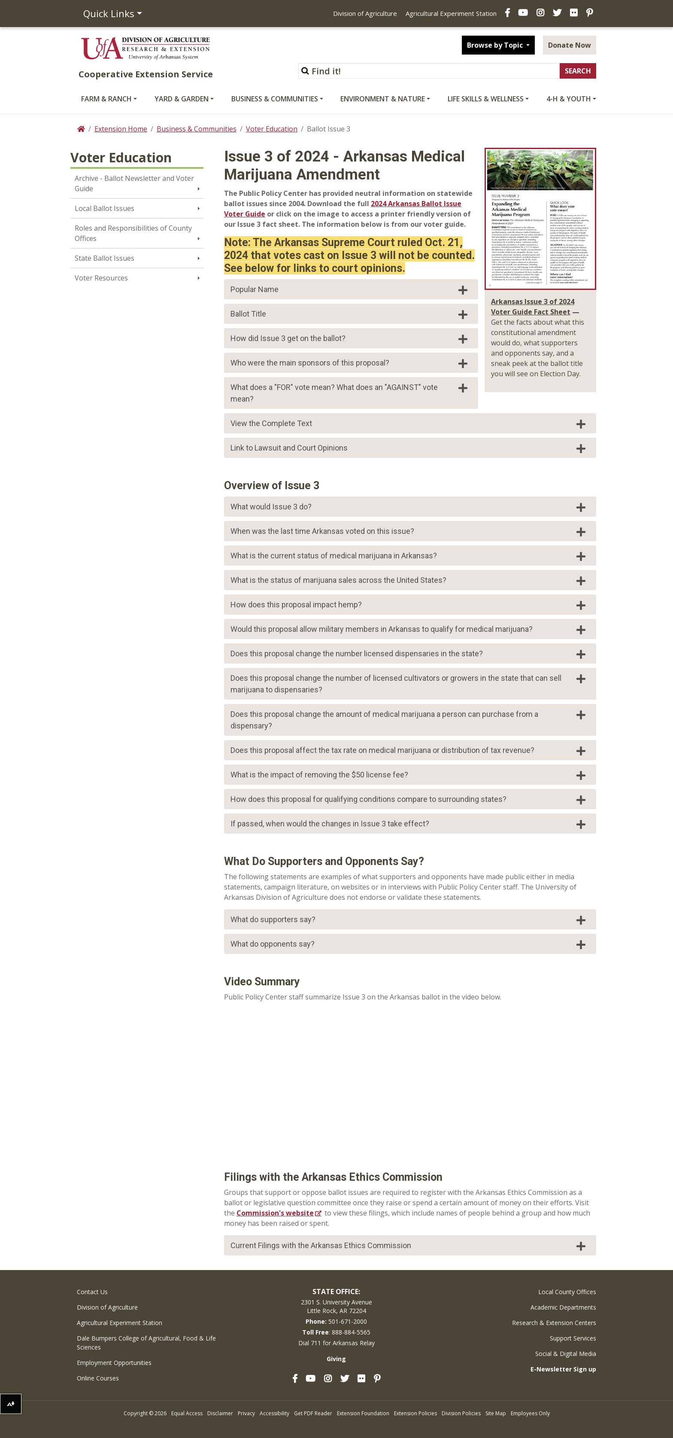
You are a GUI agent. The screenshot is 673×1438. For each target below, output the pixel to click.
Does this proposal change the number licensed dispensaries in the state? (409, 654)
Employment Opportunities (114, 1363)
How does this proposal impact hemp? (409, 605)
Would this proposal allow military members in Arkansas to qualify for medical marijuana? (409, 630)
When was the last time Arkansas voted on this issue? (409, 532)
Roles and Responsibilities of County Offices (133, 233)
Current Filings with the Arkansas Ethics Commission (409, 1246)
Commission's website (275, 1213)
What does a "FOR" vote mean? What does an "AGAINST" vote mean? (350, 393)
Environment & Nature (382, 99)
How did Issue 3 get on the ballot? (350, 339)
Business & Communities (274, 99)
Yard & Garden (182, 99)
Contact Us (92, 1292)
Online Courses (98, 1378)
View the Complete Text (409, 424)
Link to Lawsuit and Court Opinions (409, 448)
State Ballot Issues (104, 258)
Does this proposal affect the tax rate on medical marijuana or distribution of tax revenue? (409, 751)
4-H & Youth (568, 99)
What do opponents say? (409, 944)
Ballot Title (350, 314)
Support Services (573, 1338)
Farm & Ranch (106, 99)
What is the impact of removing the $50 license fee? (409, 775)
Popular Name (350, 290)
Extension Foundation (363, 1413)
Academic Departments (563, 1307)
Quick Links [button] (108, 13)
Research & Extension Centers (554, 1323)
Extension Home (120, 129)
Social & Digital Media (565, 1354)
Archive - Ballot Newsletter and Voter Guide (134, 183)
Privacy (246, 1413)
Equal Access (187, 1413)
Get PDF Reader (313, 1413)
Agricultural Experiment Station (451, 13)
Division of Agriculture (365, 13)
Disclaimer (220, 1413)
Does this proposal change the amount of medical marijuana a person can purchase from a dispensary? (409, 720)
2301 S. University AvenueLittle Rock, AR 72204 (336, 1306)
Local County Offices (567, 1292)
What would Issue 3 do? (409, 507)
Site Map (495, 1413)
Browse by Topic (495, 45)
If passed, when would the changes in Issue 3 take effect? (409, 824)
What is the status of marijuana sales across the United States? (409, 581)
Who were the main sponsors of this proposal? (350, 363)
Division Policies (461, 1413)
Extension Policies (415, 1413)
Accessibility (274, 1413)
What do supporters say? (409, 920)
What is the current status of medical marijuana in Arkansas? (409, 556)
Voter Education (271, 129)
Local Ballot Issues (104, 208)
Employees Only (530, 1413)
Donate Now (569, 45)
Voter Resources (101, 278)
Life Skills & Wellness (486, 99)
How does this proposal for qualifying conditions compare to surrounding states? (409, 800)
